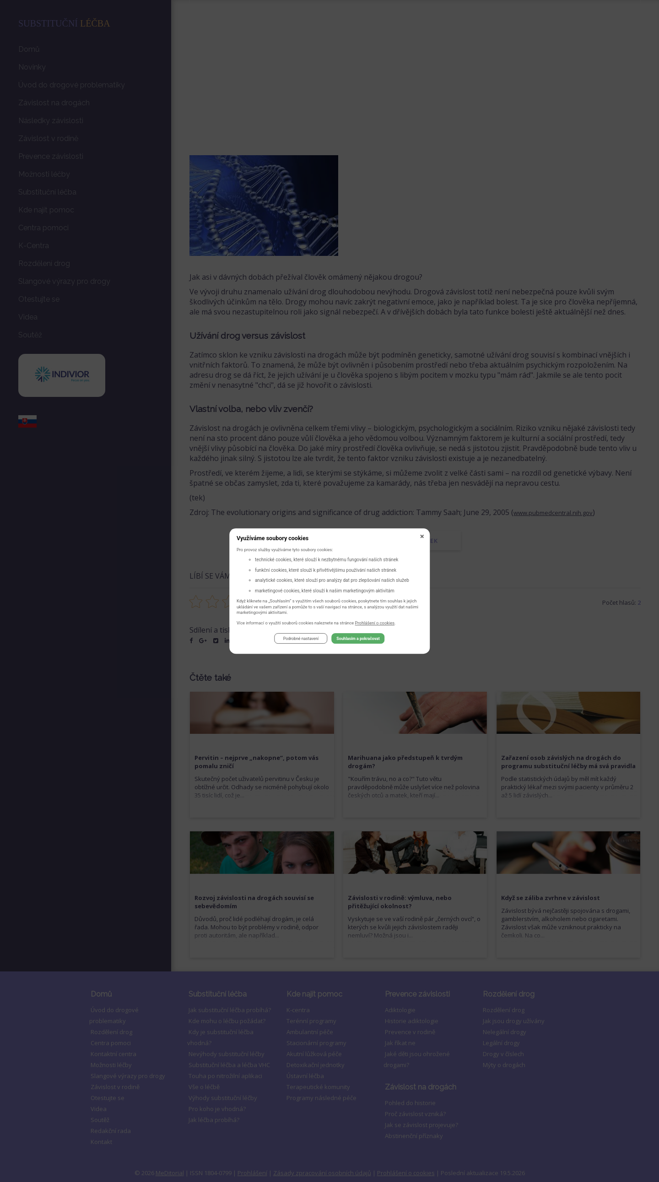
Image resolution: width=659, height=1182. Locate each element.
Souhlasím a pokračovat (357, 640)
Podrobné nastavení (301, 640)
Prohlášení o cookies (375, 624)
